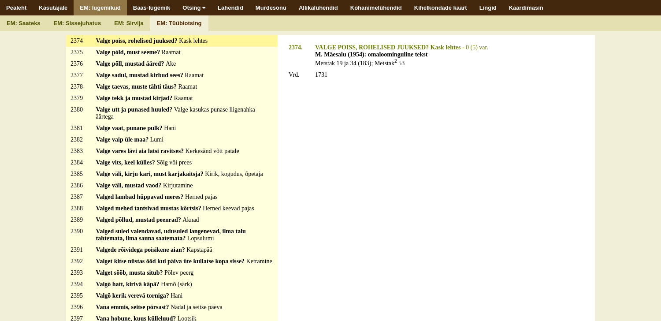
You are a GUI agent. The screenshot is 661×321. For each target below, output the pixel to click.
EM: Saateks (24, 23)
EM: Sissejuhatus (77, 23)
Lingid (488, 7)
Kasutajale (53, 7)
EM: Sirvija (128, 23)
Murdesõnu (271, 7)
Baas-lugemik (152, 7)
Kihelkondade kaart (440, 7)
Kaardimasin (526, 7)
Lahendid (230, 7)
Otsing (193, 7)
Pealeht (16, 7)
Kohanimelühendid (376, 7)
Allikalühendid (318, 7)
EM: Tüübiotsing (179, 23)
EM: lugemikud (100, 7)
